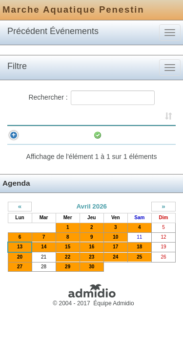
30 (91, 276)
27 (19, 276)
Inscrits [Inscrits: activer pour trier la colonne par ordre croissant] (161, 118)
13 (19, 256)
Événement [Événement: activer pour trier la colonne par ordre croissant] (116, 118)
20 (19, 266)
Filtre (17, 66)
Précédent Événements (53, 31)
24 (115, 266)
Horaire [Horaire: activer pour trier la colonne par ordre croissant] (49, 118)
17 (115, 256)
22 (67, 266)
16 (91, 256)
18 (139, 256)
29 (67, 276)
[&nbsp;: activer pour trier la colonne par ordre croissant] (21, 118)
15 (67, 256)
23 (91, 266)
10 (115, 246)
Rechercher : (91, 97)
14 (43, 256)
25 (139, 266)
